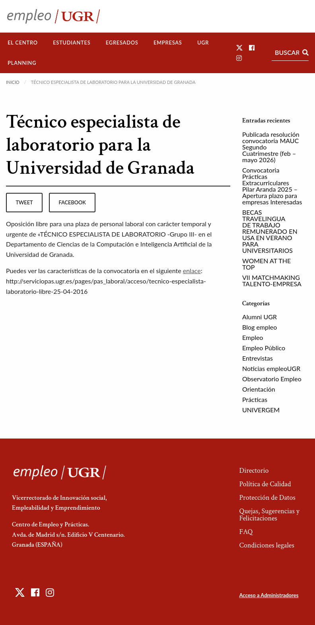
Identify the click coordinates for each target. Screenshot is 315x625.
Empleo (252, 337)
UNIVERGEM (261, 409)
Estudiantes (71, 42)
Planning (22, 63)
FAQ (246, 531)
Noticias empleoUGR (271, 368)
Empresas (168, 42)
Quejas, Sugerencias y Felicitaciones (269, 515)
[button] (239, 47)
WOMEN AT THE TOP (266, 264)
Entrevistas (257, 358)
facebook (72, 202)
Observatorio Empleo (271, 378)
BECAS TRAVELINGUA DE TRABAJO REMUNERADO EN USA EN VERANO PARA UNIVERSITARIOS (270, 231)
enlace (192, 270)
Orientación (258, 389)
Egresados (122, 42)
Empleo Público (263, 347)
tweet (24, 202)
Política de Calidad (265, 484)
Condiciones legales (266, 545)
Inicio (12, 82)
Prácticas (254, 399)
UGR (203, 42)
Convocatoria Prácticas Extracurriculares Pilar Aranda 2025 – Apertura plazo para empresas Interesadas (272, 186)
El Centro (23, 42)
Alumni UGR (259, 316)
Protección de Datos (267, 497)
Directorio (253, 470)
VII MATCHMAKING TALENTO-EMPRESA (271, 280)
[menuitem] (22, 43)
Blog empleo (259, 327)
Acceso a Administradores (268, 595)
